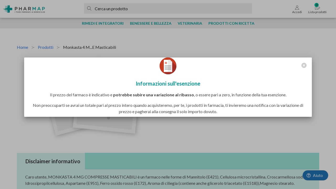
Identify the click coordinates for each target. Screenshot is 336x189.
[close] (304, 65)
